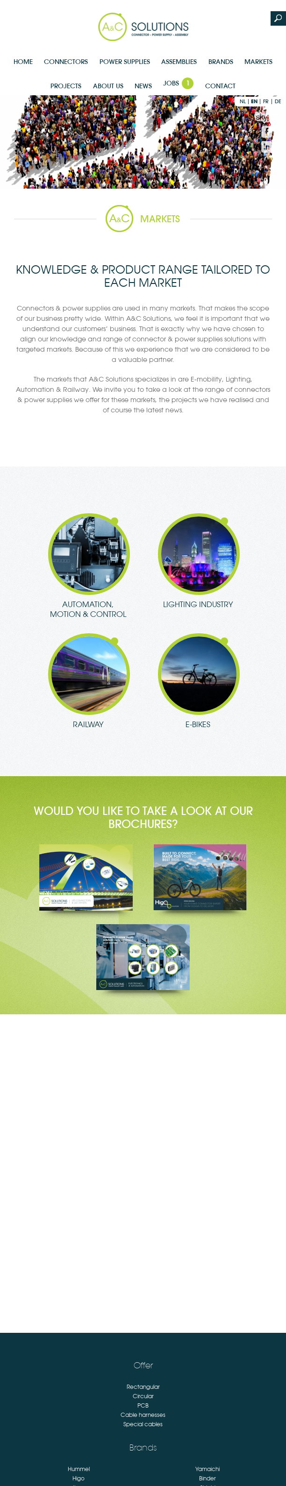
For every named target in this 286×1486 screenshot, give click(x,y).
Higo (78, 1478)
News (143, 86)
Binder (207, 1478)
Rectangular (143, 1387)
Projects (65, 86)
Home (23, 61)
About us (108, 86)
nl (243, 101)
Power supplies (125, 61)
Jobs (178, 83)
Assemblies (179, 61)
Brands (220, 61)
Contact (220, 86)
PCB (143, 1405)
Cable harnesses (143, 1415)
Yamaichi (207, 1469)
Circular (143, 1396)
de (278, 101)
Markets (258, 61)
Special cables (143, 1424)
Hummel (79, 1469)
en (254, 101)
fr (266, 101)
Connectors (66, 61)
